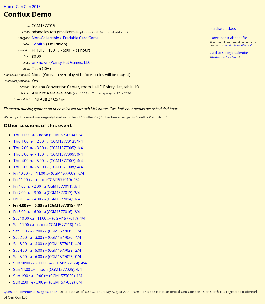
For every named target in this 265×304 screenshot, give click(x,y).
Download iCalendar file (228, 38)
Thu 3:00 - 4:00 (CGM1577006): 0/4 (48, 154)
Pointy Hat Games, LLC (71, 62)
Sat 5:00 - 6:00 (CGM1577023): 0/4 (47, 256)
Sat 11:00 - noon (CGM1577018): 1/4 (46, 224)
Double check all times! (238, 45)
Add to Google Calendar (229, 52)
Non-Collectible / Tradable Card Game (65, 38)
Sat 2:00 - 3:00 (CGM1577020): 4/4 (47, 237)
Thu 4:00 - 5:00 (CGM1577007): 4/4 (48, 160)
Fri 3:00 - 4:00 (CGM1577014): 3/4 (46, 199)
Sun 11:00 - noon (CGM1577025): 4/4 (47, 269)
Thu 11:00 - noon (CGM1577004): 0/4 (47, 135)
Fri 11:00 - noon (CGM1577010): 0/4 (46, 179)
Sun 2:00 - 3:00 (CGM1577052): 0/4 (47, 282)
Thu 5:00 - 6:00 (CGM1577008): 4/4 (48, 167)
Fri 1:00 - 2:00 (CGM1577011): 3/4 (46, 186)
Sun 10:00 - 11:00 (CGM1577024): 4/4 (49, 263)
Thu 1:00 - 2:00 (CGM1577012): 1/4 (48, 141)
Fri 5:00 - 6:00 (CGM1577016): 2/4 (46, 211)
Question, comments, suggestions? (30, 291)
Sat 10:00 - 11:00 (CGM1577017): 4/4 (49, 218)
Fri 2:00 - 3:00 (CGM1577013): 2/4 (46, 192)
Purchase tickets (223, 28)
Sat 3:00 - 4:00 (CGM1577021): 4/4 (47, 243)
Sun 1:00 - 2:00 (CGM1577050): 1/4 (47, 275)
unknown (40, 62)
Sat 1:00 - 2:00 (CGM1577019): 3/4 (47, 231)
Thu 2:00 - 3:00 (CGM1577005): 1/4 (48, 147)
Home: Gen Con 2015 (22, 6)
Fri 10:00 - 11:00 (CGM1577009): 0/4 (48, 173)
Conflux (38, 44)
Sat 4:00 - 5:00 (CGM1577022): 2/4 (47, 250)
